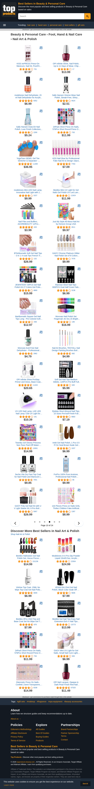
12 (59, 522)
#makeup (31, 701)
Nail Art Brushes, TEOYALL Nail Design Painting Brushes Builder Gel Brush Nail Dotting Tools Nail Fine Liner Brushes (66, 349)
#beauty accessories (73, 701)
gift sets (81, 25)
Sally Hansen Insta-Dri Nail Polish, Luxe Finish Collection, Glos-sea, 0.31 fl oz (28, 128)
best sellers (70, 25)
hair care (31, 25)
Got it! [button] (85, 784)
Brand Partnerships (69, 729)
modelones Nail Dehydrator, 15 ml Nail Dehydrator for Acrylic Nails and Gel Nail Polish (28, 96)
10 (49, 522)
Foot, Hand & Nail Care (65, 34)
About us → (16, 719)
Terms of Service (18, 740)
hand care (42, 25)
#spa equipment (55, 701)
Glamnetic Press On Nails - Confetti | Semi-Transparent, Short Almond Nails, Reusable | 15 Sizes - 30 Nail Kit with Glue (28, 683)
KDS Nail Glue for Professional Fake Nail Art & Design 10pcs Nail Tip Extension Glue (65, 159)
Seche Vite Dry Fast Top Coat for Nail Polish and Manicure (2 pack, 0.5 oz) (27, 475)
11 (54, 522)
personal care (56, 25)
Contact (64, 740)
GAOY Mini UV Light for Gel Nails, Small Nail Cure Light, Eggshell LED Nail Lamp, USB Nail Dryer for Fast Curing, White (66, 651)
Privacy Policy (17, 737)
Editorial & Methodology (21, 729)
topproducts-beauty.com (26, 762)
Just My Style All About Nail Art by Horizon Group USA (66, 222)
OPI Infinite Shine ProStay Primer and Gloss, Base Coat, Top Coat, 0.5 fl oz (28, 380)
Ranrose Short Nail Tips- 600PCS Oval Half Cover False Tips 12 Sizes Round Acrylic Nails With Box (66, 286)
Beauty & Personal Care (28, 34)
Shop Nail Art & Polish (20, 534)
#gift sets (21, 701)
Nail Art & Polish (25, 39)
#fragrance (41, 701)
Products (40, 740)
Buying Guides (42, 737)
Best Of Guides (42, 733)
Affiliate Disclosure (19, 733)
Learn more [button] (9, 785)
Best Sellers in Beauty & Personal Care (41, 3)
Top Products (16, 757)
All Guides (40, 729)
